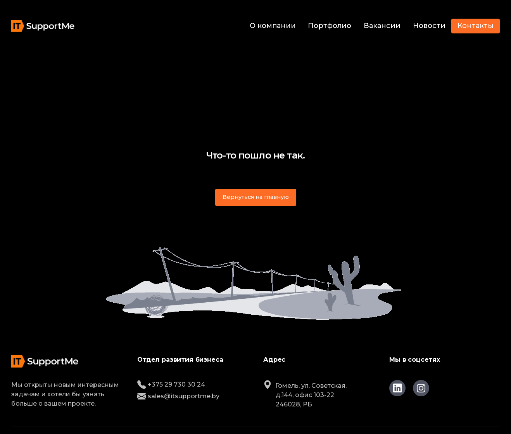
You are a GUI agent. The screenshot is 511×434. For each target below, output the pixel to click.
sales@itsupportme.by (178, 396)
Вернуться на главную (256, 196)
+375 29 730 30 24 (171, 384)
